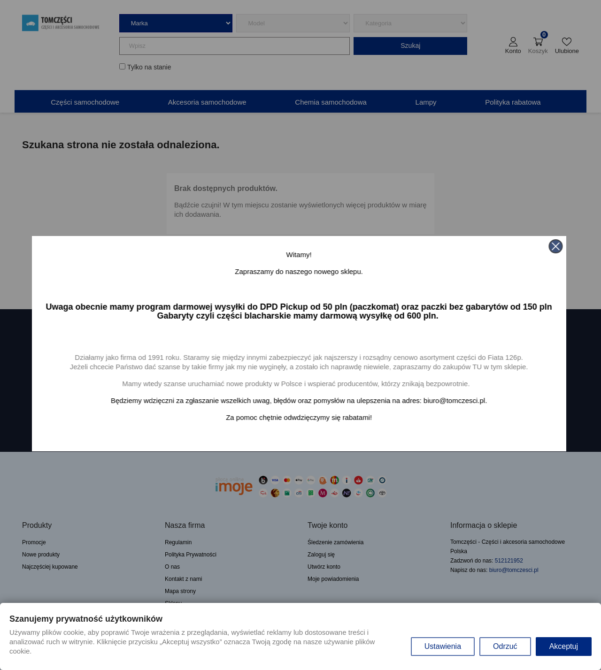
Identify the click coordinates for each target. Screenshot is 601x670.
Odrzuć (505, 646)
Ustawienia (442, 646)
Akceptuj (563, 646)
